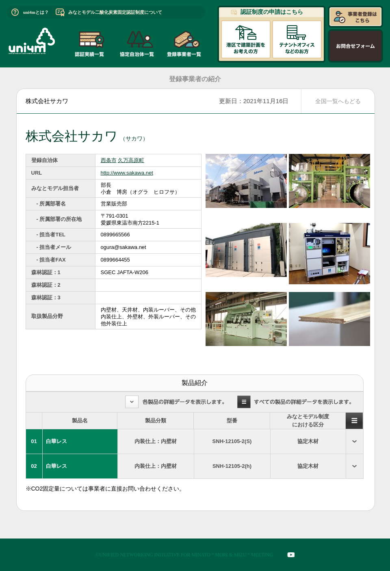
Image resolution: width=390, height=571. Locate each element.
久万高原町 (131, 160)
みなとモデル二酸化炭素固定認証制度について (115, 12)
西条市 (109, 160)
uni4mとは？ (36, 12)
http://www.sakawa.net (127, 173)
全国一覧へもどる (338, 101)
